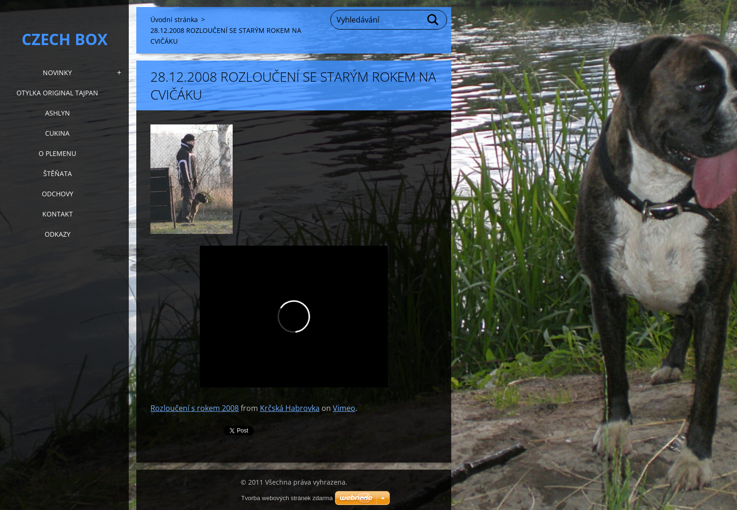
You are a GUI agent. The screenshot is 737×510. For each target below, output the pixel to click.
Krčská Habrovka (290, 408)
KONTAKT (57, 213)
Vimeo (344, 408)
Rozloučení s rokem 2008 (194, 408)
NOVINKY (57, 72)
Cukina (57, 133)
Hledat (433, 20)
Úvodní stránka (174, 19)
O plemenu (57, 153)
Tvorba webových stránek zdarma (287, 498)
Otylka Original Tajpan (57, 92)
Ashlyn (57, 112)
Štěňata (57, 173)
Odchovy (57, 193)
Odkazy (58, 234)
